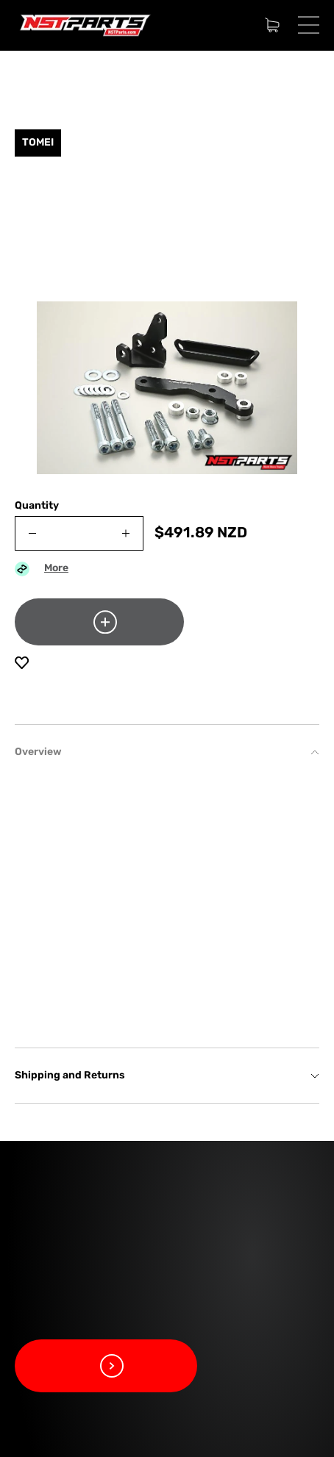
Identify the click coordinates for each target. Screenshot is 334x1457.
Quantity (37, 506)
